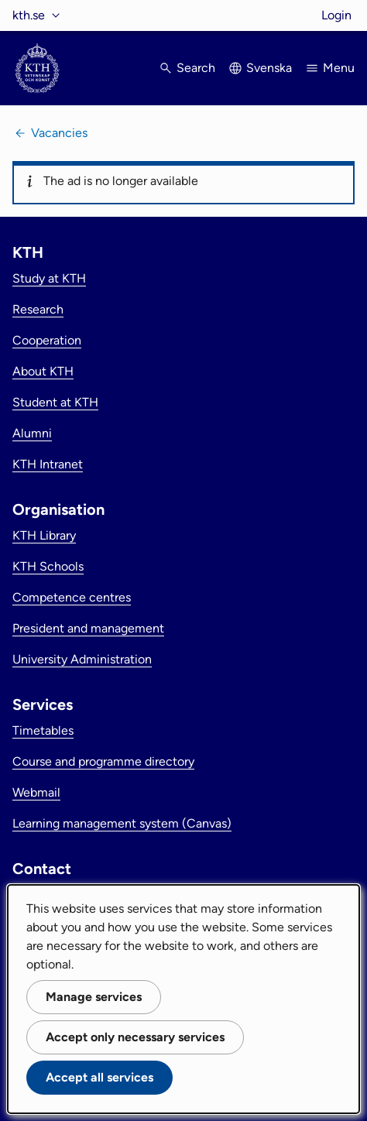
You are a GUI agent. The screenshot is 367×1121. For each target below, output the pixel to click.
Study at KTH (49, 278)
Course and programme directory (103, 761)
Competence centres (71, 597)
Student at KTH (55, 402)
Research (37, 309)
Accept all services (99, 1077)
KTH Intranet (47, 464)
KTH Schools (48, 566)
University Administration (82, 659)
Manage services (94, 996)
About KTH (43, 371)
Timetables (43, 730)
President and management (88, 628)
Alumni (32, 433)
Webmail (36, 792)
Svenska (269, 67)
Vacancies (59, 132)
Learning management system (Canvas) (122, 823)
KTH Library (44, 535)
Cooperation (46, 340)
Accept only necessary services (135, 1037)
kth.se (28, 15)
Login (336, 15)
